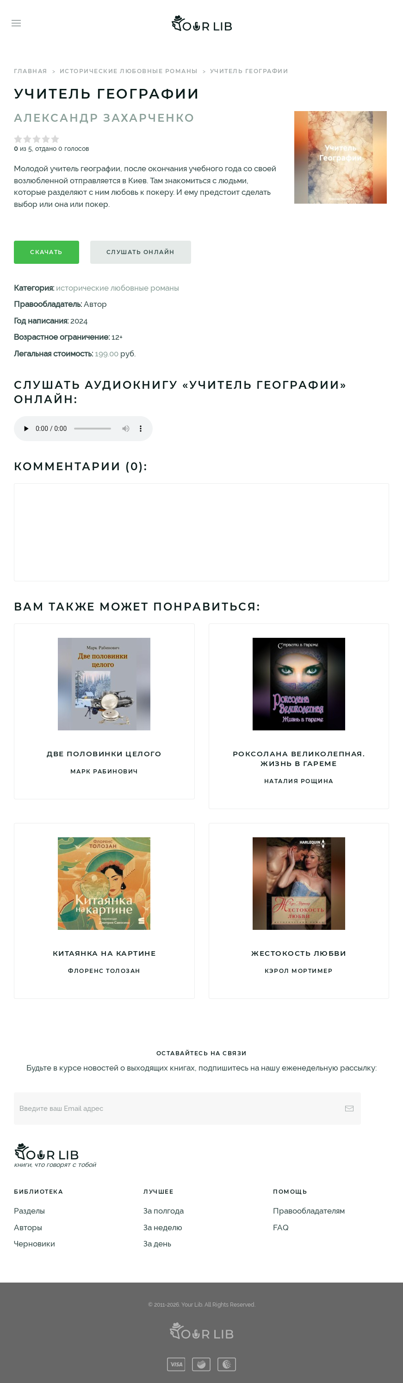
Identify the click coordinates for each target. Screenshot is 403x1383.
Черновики (34, 1243)
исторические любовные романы (129, 71)
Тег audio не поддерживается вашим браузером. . (83, 428)
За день (157, 1243)
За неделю (162, 1227)
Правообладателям (309, 1210)
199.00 (106, 353)
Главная (31, 71)
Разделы (29, 1210)
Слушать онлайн (140, 252)
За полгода (163, 1210)
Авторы (28, 1227)
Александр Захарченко (104, 118)
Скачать (46, 252)
